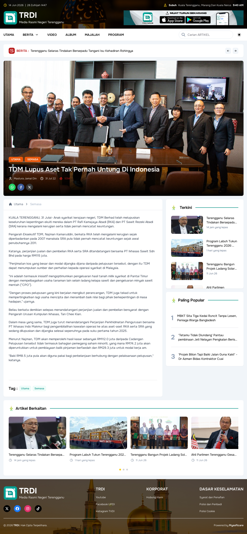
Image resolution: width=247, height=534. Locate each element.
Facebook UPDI (105, 504)
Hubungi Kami (154, 497)
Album (70, 35)
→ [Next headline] (235, 51)
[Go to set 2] (123, 469)
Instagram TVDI (105, 511)
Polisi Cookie (207, 511)
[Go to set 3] (127, 469)
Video (52, 35)
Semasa (32, 159)
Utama (8, 35)
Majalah (92, 35)
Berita (31, 35)
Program (116, 35)
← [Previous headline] (228, 51)
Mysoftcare (236, 525)
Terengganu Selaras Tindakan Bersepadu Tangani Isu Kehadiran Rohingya (82, 51)
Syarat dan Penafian (212, 497)
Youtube (101, 497)
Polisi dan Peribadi (211, 504)
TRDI (16, 525)
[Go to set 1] (120, 469)
